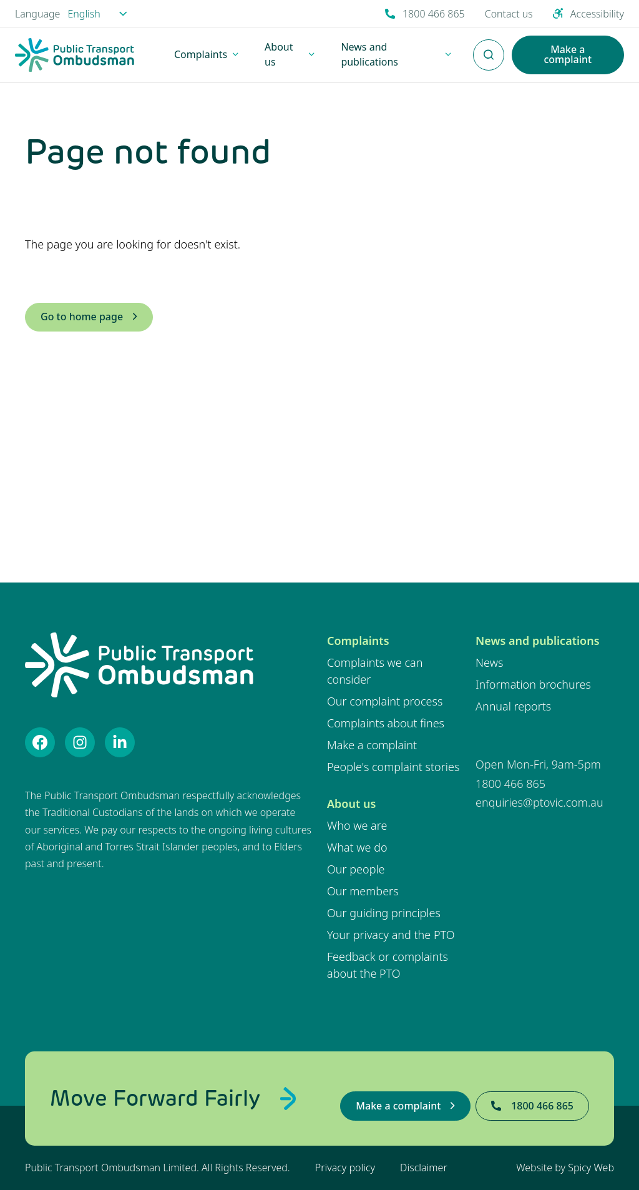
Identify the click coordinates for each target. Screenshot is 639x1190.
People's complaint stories (393, 766)
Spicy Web (591, 1167)
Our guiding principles (384, 912)
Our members (363, 890)
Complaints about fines (385, 722)
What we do (357, 847)
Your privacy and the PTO (391, 934)
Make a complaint (372, 744)
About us (351, 803)
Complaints (358, 640)
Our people (356, 869)
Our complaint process (384, 701)
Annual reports (513, 706)
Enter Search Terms (489, 48)
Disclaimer (423, 1167)
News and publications (538, 640)
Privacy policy (345, 1167)
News (489, 662)
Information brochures (533, 684)
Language (37, 14)
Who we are (357, 825)
